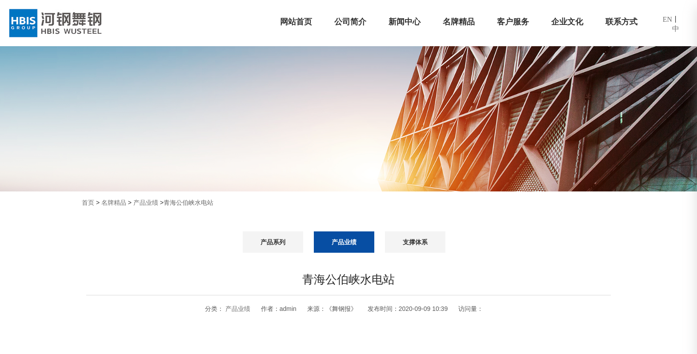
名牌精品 (459, 21)
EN (667, 19)
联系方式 (621, 21)
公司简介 (350, 21)
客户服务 (513, 21)
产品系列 (272, 242)
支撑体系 (415, 242)
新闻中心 (405, 21)
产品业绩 (145, 202)
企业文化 (567, 21)
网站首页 (296, 21)
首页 (88, 202)
